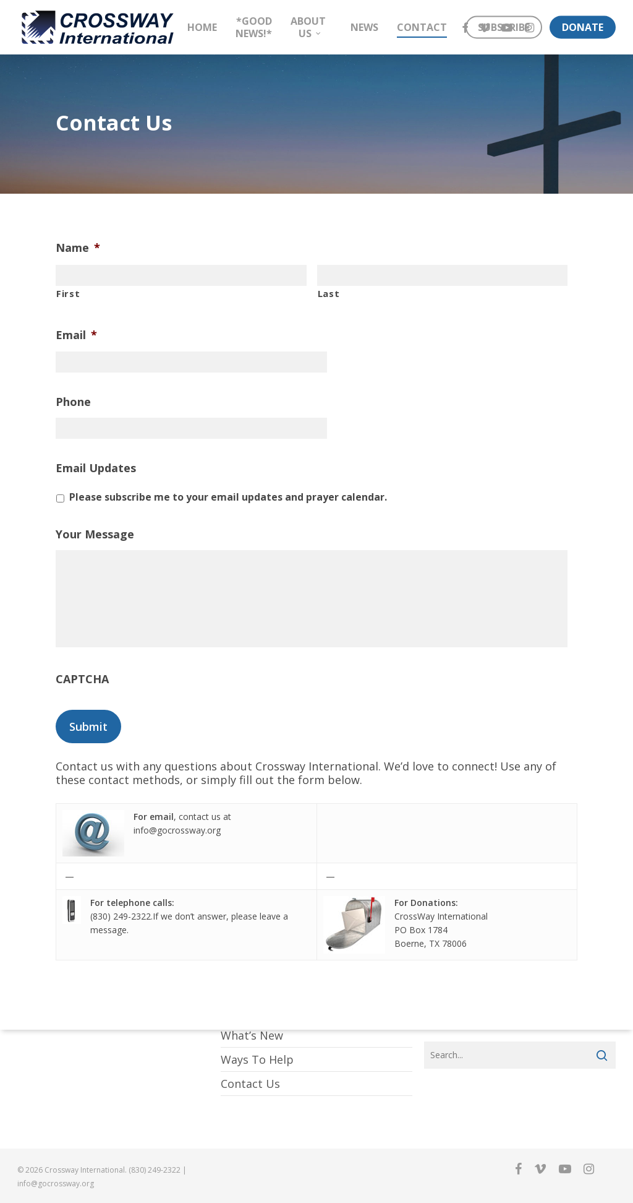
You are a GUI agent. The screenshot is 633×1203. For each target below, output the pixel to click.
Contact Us (250, 1083)
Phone (73, 402)
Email (76, 335)
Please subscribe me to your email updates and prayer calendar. (228, 497)
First (68, 293)
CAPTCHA (82, 681)
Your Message (95, 534)
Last (329, 293)
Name (78, 248)
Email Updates (96, 468)
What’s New (252, 1035)
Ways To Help (257, 1059)
